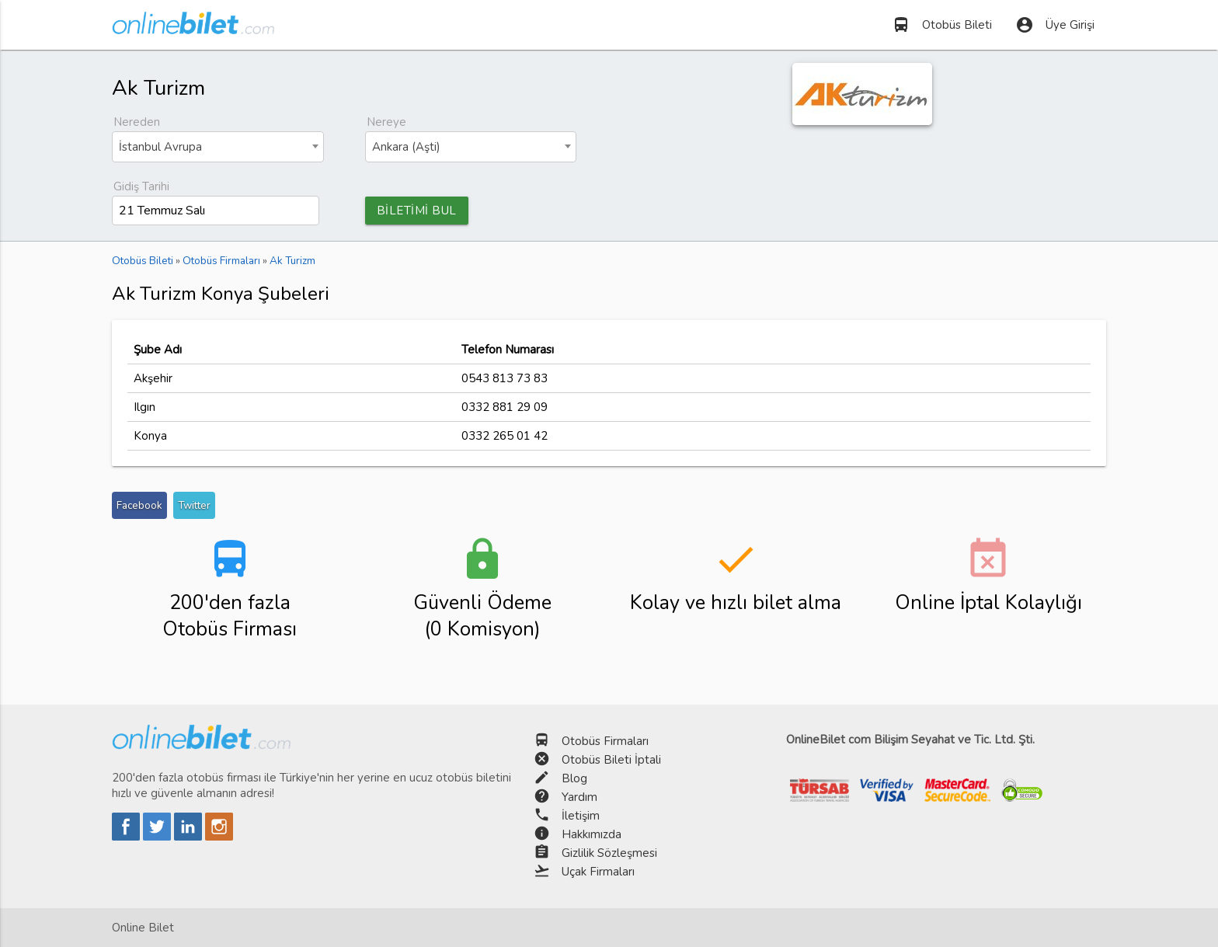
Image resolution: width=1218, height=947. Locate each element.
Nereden (136, 122)
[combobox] (218, 146)
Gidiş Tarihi (141, 186)
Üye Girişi (1054, 25)
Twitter (194, 505)
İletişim (581, 815)
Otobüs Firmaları (605, 741)
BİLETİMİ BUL (417, 210)
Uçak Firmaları (598, 871)
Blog (574, 778)
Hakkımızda (591, 834)
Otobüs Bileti (942, 25)
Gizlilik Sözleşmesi (609, 853)
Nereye (386, 122)
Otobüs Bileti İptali (611, 760)
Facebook (139, 505)
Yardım (579, 797)
